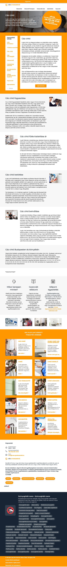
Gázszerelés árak (41, 8)
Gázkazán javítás (38, 532)
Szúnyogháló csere (24, 505)
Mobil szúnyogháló (42, 510)
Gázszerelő (10, 60)
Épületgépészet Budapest (36, 529)
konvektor (9, 483)
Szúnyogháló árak (24, 519)
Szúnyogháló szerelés (37, 552)
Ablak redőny (35, 505)
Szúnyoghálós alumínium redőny (28, 522)
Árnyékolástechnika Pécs (23, 527)
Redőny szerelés (31, 549)
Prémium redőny (39, 546)
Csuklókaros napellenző (25, 508)
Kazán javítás (9, 538)
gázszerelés (40, 479)
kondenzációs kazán (28, 479)
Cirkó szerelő (51, 374)
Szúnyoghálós (43, 522)
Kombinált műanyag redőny (26, 510)
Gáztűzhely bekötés (10, 64)
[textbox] (26, 184)
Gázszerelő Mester (49, 535)
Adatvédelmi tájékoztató (12, 563)
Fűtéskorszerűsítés (12, 47)
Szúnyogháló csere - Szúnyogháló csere (34, 497)
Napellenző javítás (11, 543)
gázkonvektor (50, 479)
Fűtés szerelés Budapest (12, 532)
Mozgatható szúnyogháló (26, 513)
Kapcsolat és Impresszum (13, 565)
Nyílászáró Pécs (10, 546)
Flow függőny (38, 508)
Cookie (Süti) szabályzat (12, 560)
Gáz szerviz (21, 412)
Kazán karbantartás (21, 538)
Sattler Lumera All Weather (42, 513)
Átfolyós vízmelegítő (54, 432)
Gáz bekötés (22, 431)
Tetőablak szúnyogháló (25, 524)
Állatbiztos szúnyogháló (47, 505)
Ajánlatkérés (50, 8)
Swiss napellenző (23, 516)
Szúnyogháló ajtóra (46, 516)
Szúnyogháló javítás (23, 552)
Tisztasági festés (49, 552)
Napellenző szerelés (23, 543)
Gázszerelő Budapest (29, 8)
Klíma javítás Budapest (37, 541)
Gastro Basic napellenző (50, 508)
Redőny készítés (20, 549)
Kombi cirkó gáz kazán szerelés (54, 355)
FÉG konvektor (10, 43)
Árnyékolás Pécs (10, 527)
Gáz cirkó (10, 51)
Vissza (11, 88)
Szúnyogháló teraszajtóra (38, 519)
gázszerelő (16, 479)
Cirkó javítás (51, 412)
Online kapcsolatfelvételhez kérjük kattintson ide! (53, 308)
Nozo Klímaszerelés (37, 543)
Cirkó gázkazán (52, 393)
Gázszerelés (19, 8)
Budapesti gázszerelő (49, 527)
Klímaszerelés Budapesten (52, 541)
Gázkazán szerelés (11, 535)
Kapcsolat (58, 8)
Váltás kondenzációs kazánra (11, 76)
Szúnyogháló (50, 519)
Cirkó (19, 374)
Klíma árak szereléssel (12, 541)
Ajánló (8, 479)
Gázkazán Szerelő (23, 535)
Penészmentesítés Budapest (24, 546)
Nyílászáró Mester (49, 543)
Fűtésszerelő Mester (26, 532)
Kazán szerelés (32, 538)
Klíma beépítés (24, 541)
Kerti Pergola (51, 538)
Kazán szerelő (42, 538)
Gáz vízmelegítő (10, 55)
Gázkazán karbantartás (52, 532)
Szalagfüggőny (35, 516)
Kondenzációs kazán (11, 69)
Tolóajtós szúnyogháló (40, 524)
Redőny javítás (10, 549)
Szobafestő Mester (54, 549)
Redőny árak (49, 546)
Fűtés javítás (48, 529)
